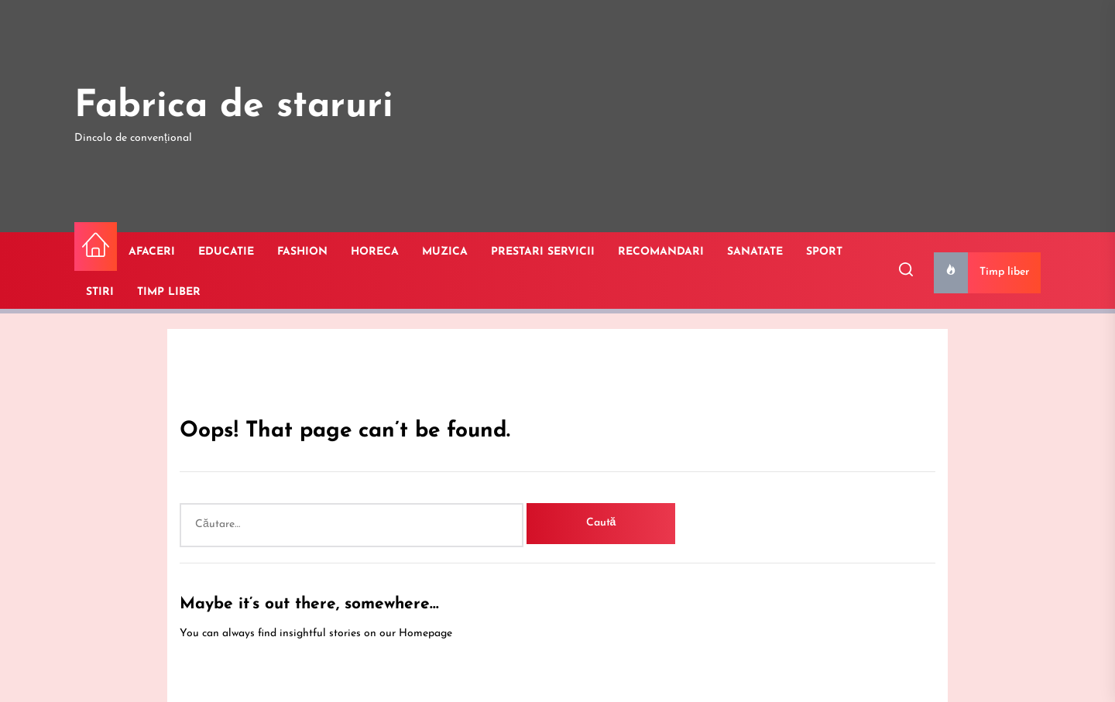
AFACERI (152, 252)
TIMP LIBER (169, 292)
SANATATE (755, 252)
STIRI (100, 292)
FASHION (302, 252)
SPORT (824, 252)
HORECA (375, 252)
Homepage (425, 633)
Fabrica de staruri (233, 106)
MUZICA (445, 252)
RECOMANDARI (661, 252)
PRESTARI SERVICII (543, 252)
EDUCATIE (226, 252)
